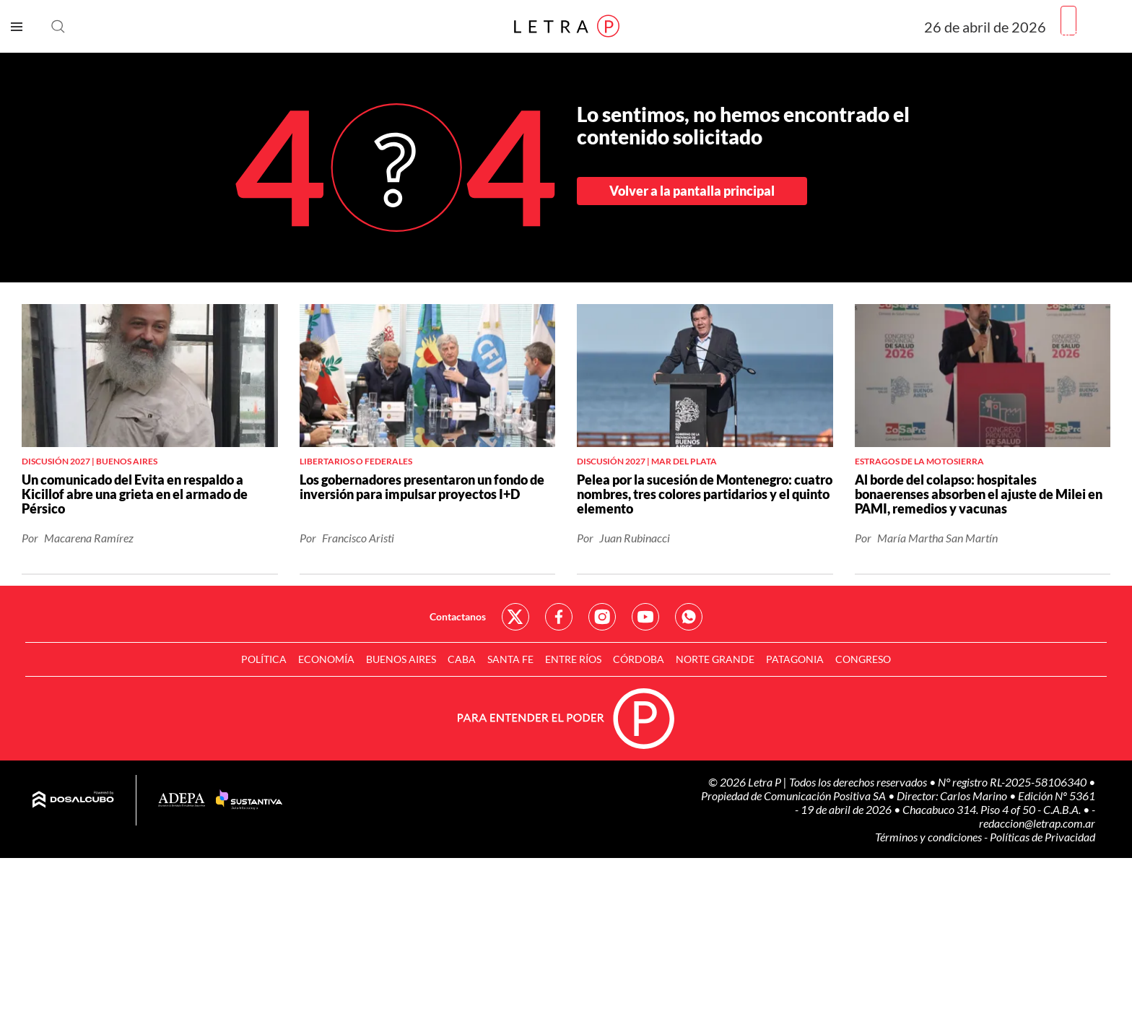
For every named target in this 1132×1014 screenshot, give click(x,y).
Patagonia (795, 659)
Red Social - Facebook (559, 617)
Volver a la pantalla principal (692, 191)
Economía (326, 659)
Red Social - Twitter (515, 617)
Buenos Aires (401, 659)
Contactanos (458, 616)
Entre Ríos (573, 659)
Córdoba (638, 659)
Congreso (863, 659)
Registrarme (1091, 32)
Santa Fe (510, 659)
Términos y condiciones (929, 837)
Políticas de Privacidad (1042, 837)
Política (264, 659)
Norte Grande (715, 659)
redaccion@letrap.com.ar (1037, 823)
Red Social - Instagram (602, 617)
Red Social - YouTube (645, 617)
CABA (462, 659)
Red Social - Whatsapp (689, 617)
